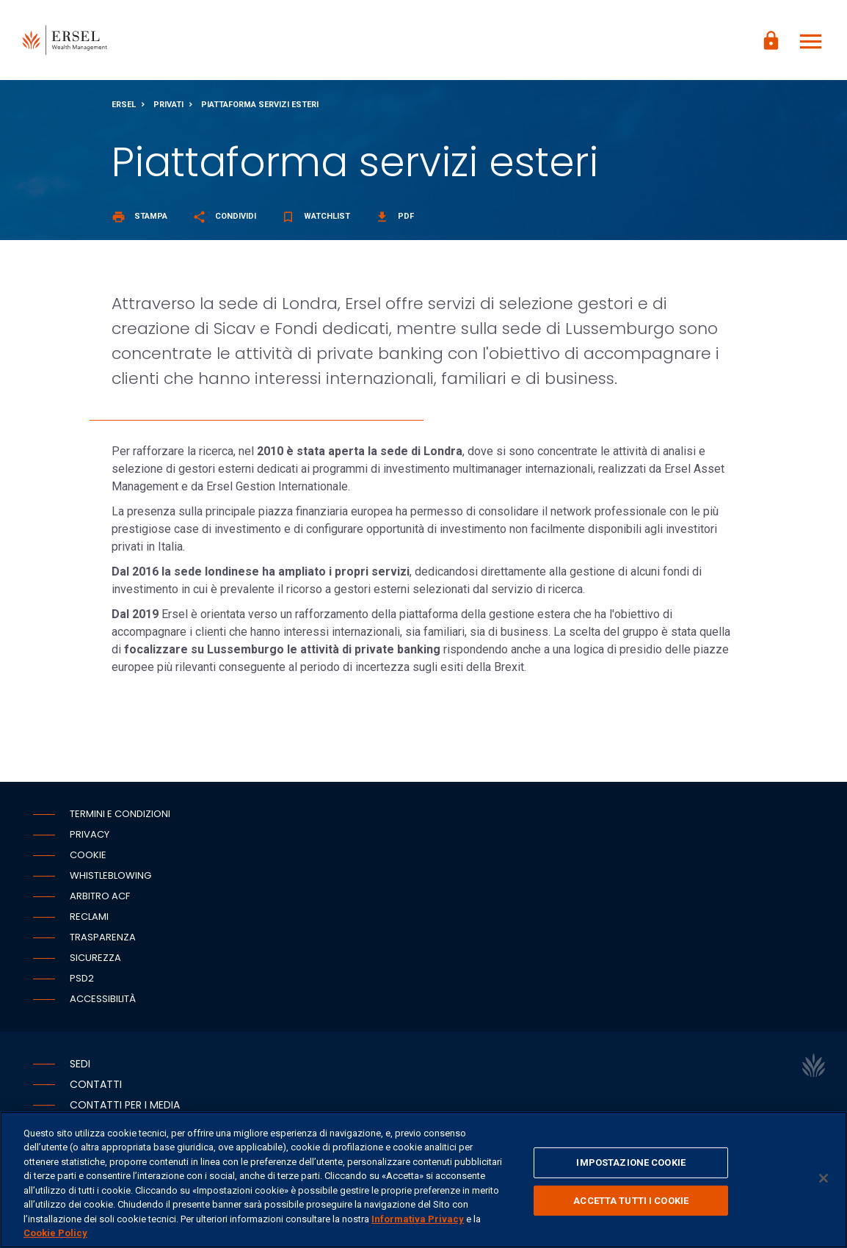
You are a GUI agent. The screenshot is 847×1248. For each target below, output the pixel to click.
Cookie (88, 856)
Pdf (394, 217)
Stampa (139, 217)
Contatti (96, 1085)
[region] (423, 1179)
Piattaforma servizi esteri (260, 105)
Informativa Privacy (417, 1219)
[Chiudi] (823, 1178)
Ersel (124, 105)
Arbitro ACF (100, 897)
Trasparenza (103, 938)
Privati (168, 105)
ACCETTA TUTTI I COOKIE (630, 1199)
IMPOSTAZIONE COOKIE (630, 1162)
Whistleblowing (110, 876)
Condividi (224, 217)
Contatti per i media (125, 1105)
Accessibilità (103, 999)
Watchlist (315, 217)
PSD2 (82, 979)
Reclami (89, 917)
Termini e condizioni (120, 814)
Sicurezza (95, 958)
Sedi (80, 1064)
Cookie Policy (55, 1232)
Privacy (89, 835)
